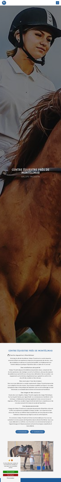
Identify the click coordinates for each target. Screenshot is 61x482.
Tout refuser (10, 475)
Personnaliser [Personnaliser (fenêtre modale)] (10, 478)
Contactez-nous (37, 430)
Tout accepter (10, 472)
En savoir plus (22, 430)
